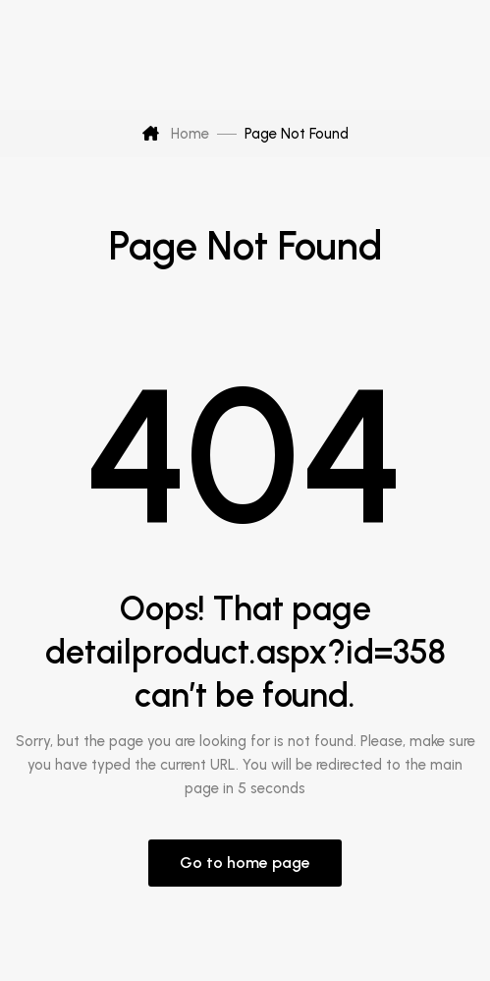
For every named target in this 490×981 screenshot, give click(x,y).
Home (175, 134)
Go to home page (245, 862)
